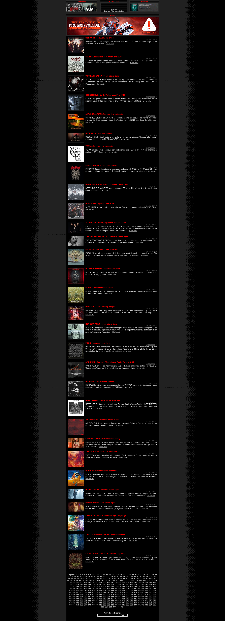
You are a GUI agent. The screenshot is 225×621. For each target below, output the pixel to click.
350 (70, 603)
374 (73, 605)
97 (74, 581)
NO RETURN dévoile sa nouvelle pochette (103, 269)
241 (93, 593)
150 (96, 585)
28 (144, 575)
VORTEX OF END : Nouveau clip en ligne (102, 76)
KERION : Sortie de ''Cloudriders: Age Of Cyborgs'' (106, 516)
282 (73, 597)
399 (114, 607)
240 (89, 593)
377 (85, 605)
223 (112, 591)
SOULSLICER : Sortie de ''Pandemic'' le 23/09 (104, 57)
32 (156, 575)
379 (93, 605)
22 (127, 575)
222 (108, 591)
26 (138, 575)
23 (130, 575)
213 (73, 591)
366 (131, 603)
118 (152, 581)
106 (106, 581)
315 (112, 599)
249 (123, 593)
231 (142, 591)
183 (135, 587)
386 (120, 605)
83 (124, 579)
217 (89, 591)
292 (112, 597)
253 (139, 593)
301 (146, 597)
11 (95, 575)
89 (141, 579)
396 (102, 607)
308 (85, 599)
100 (83, 581)
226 (123, 591)
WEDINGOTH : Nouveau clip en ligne (101, 38)
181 (127, 587)
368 (139, 603)
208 (142, 589)
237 (77, 593)
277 (142, 595)
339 (116, 601)
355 (89, 603)
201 (116, 589)
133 (120, 583)
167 (73, 587)
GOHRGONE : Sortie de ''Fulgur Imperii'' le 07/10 (105, 95)
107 (109, 581)
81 (118, 579)
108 (113, 581)
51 (121, 577)
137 (135, 583)
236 (73, 593)
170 (85, 587)
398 (110, 607)
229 (135, 591)
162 (142, 585)
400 (118, 607)
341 (123, 601)
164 (150, 585)
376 (81, 605)
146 (81, 585)
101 (86, 581)
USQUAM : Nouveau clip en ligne (99, 133)
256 (150, 593)
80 (115, 579)
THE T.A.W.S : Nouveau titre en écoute (101, 452)
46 (106, 577)
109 (117, 581)
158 (127, 585)
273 (127, 595)
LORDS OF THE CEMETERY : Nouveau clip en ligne (107, 554)
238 (81, 593)
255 (146, 593)
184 (139, 587)
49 (115, 577)
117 (148, 581)
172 (93, 587)
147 (85, 585)
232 (146, 591)
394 (150, 605)
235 (70, 593)
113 (132, 581)
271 (120, 595)
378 (89, 605)
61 (150, 577)
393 (146, 605)
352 (77, 603)
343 (131, 601)
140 (146, 583)
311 (96, 599)
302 (150, 597)
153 (108, 585)
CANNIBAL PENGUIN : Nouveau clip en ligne (104, 439)
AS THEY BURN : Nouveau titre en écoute (102, 420)
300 (142, 597)
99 (80, 581)
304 (70, 599)
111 (125, 581)
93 (152, 579)
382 (104, 605)
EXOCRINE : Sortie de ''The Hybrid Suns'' (102, 249)
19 (118, 575)
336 (104, 601)
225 (120, 591)
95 (68, 581)
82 (121, 579)
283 (77, 597)
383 (108, 605)
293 (116, 597)
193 (85, 589)
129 (104, 583)
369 (142, 603)
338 (112, 601)
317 (120, 599)
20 (121, 575)
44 (101, 577)
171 (89, 587)
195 (93, 589)
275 (135, 595)
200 (112, 589)
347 (146, 601)
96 (71, 581)
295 (123, 597)
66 (75, 579)
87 (135, 579)
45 (104, 577)
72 (92, 579)
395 (154, 605)
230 (139, 591)
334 (96, 601)
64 (69, 579)
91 (147, 579)
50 (118, 577)
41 (92, 577)
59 (144, 577)
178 (116, 587)
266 (100, 595)
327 (70, 601)
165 (154, 585)
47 (109, 577)
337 (108, 601)
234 (154, 591)
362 (116, 603)
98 (77, 581)
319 (127, 599)
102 (90, 581)
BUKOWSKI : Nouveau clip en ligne (100, 381)
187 (150, 587)
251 (131, 593)
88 (138, 579)
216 (85, 591)
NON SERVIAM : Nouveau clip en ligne (101, 324)
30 (150, 575)
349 (154, 601)
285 (85, 597)
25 (136, 575)
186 (146, 587)
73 (95, 579)
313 (104, 599)
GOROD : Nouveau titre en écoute (99, 288)
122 (77, 583)
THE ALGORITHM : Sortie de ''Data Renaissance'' (106, 535)
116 (144, 581)
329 (77, 601)
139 (142, 583)
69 (83, 579)
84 (127, 579)
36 (78, 577)
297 (131, 597)
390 (135, 605)
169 (81, 587)
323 (142, 599)
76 (104, 579)
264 (93, 595)
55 (132, 577)
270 (116, 595)
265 (96, 595)
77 (106, 579)
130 (108, 583)
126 (93, 583)
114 (136, 581)
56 (135, 577)
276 (139, 595)
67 (78, 579)
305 (73, 599)
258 (70, 595)
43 (98, 577)
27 (141, 575)
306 (77, 599)
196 (96, 589)
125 (89, 583)
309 (89, 599)
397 (106, 607)
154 (112, 585)
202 (120, 589)
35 (75, 577)
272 (123, 595)
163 (146, 585)
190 (73, 589)
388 (127, 605)
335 (100, 601)
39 (86, 577)
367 (135, 603)
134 (123, 583)
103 (94, 581)
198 (104, 589)
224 (116, 591)
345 (139, 601)
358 (100, 603)
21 (124, 575)
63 (155, 577)
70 (86, 579)
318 (123, 599)
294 (120, 597)
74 (98, 579)
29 (147, 575)
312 (100, 599)
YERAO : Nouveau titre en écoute (99, 146)
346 (142, 601)
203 (123, 589)
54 (129, 577)
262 (85, 595)
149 (93, 585)
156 (120, 585)
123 (81, 583)
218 (93, 591)
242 (96, 593)
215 (81, 591)
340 (120, 601)
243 (100, 593)
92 (150, 579)
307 (81, 599)
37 (81, 577)
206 (135, 589)
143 (70, 585)
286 (89, 597)
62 (152, 577)
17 (113, 575)
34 (72, 577)
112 (129, 581)
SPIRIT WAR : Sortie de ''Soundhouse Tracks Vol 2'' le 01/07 (110, 362)
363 (120, 603)
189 (70, 589)
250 (127, 593)
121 (73, 583)
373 (70, 605)
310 (93, 599)
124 (85, 583)
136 (131, 583)
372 (154, 603)
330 (81, 601)
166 (70, 587)
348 (150, 601)
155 (116, 585)
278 (146, 595)
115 (140, 581)
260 (77, 595)
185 (142, 587)
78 (109, 579)
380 (96, 605)
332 (89, 601)
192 (81, 589)
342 (127, 601)
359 (104, 603)
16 (110, 575)
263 (89, 595)
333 (93, 601)
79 (112, 579)
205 (131, 589)
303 (154, 597)
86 (132, 579)
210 (150, 589)
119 (155, 581)
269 (112, 595)
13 (101, 575)
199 (108, 589)
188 (154, 587)
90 (144, 579)
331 (85, 601)
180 (123, 587)
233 (150, 591)
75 (101, 579)
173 (96, 587)
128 (100, 583)
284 (81, 597)
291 (108, 597)
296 (127, 597)
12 (98, 575)
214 (77, 591)
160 (135, 585)
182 (131, 587)
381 (100, 605)
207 (139, 589)
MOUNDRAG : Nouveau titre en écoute (101, 471)
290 (104, 597)
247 (116, 593)
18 (116, 575)
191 (77, 589)
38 (83, 577)
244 (104, 593)
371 (150, 603)
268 (108, 595)
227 (127, 591)
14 (104, 575)
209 (146, 589)
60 (147, 577)
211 (154, 589)
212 (70, 591)
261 (81, 595)
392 (142, 605)
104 (98, 581)
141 (150, 583)
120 (70, 583)
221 (104, 591)
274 (131, 595)
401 (121, 607)
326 (154, 599)
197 (100, 589)
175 (104, 587)
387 (123, 605)
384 (112, 605)
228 (131, 591)
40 (89, 577)
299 (139, 597)
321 (135, 599)
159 (131, 585)
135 (127, 583)
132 (116, 583)
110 (121, 581)
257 (154, 593)
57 (138, 577)
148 (89, 585)
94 (155, 579)
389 (131, 605)
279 (150, 595)
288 (96, 597)
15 (107, 575)
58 (141, 577)
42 (95, 577)
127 (96, 583)
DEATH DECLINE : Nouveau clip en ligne (102, 490)
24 (133, 575)
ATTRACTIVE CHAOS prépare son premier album (106, 223)
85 (129, 579)
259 (73, 595)
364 (123, 603)
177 (112, 587)
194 (89, 589)
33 (69, 577)
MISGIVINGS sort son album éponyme (101, 165)
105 (102, 581)
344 (135, 601)
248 (120, 593)
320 (131, 599)
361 (112, 603)
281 (70, 597)
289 (100, 597)
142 (154, 583)
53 (127, 577)
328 (73, 601)
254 (142, 593)
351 (73, 603)
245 (108, 593)
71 (89, 579)
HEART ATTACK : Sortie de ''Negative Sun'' (103, 400)
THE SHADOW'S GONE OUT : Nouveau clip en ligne (107, 237)
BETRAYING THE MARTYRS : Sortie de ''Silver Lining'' (108, 184)
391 (139, 605)
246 (112, 593)
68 (81, 579)
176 (108, 587)
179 (120, 587)
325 (150, 599)
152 (104, 585)
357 (96, 603)
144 (73, 585)
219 (96, 591)
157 (123, 585)
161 (139, 585)
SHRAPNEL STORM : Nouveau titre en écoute (104, 114)
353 (81, 603)
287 (93, 597)
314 (108, 599)
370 (146, 603)
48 (112, 577)
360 (108, 603)
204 (127, 589)
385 (116, 605)
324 (146, 599)
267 (104, 595)
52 (124, 577)
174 (100, 587)
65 (72, 579)
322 (139, 599)
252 (135, 593)
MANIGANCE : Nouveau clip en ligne (100, 307)
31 (153, 575)
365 (127, 603)
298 (135, 597)
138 (139, 583)
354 (85, 603)
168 (77, 587)
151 (100, 585)
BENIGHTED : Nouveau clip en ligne (100, 503)
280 (154, 595)
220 (100, 591)
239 (85, 593)
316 (116, 599)
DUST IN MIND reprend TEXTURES (100, 204)
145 (77, 585)
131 (112, 583)
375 (77, 605)
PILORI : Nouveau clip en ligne (98, 343)
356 (93, 603)
